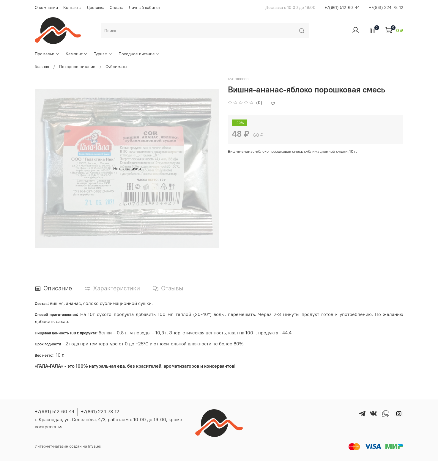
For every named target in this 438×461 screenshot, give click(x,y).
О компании (46, 7)
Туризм (103, 53)
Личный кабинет (144, 7)
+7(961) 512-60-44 (342, 7)
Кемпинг (77, 53)
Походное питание (139, 53)
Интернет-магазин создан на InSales (68, 446)
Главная (42, 66)
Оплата (116, 7)
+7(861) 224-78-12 (386, 7)
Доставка (95, 7)
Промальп (47, 53)
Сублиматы (116, 66)
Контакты (72, 7)
